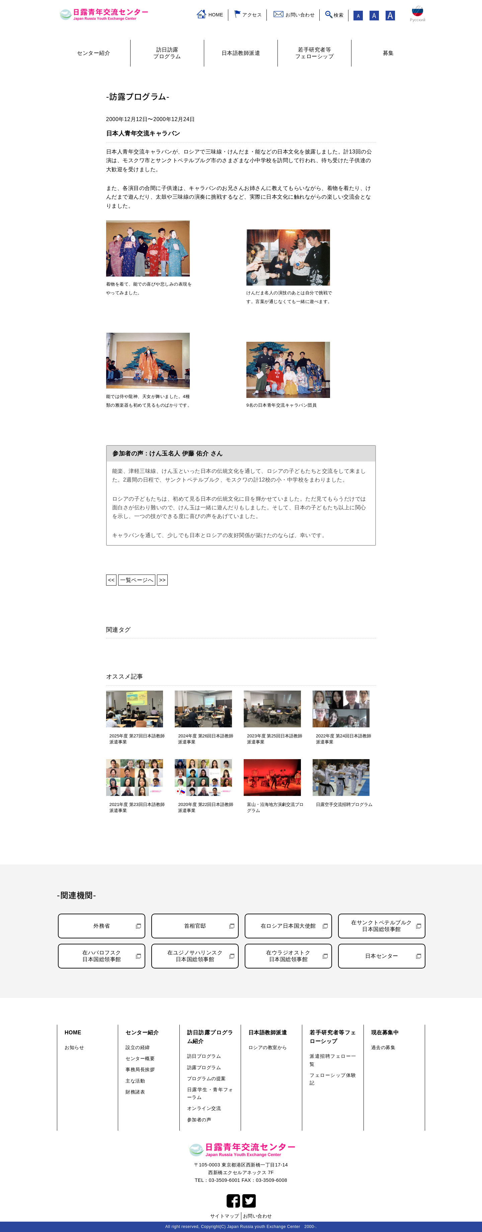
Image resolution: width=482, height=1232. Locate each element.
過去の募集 (383, 1047)
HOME (216, 14)
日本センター (381, 956)
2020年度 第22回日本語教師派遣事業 (205, 807)
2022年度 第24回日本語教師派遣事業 (343, 738)
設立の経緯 (138, 1047)
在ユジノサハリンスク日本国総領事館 (195, 956)
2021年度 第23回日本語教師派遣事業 (137, 807)
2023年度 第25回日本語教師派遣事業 (274, 738)
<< (111, 580)
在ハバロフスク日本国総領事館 (101, 956)
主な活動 (135, 1081)
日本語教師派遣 (267, 1032)
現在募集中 (385, 1032)
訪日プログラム (204, 1056)
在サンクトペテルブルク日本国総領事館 (381, 926)
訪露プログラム (204, 1067)
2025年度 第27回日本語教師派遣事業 (137, 738)
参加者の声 (199, 1119)
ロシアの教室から (267, 1047)
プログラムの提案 (206, 1078)
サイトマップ (224, 1216)
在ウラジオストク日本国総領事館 (288, 956)
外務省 (101, 926)
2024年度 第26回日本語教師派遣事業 (205, 738)
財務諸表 (135, 1092)
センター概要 (140, 1058)
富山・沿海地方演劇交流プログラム (275, 807)
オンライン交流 (204, 1108)
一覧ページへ (136, 580)
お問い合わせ (300, 14)
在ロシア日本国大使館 (288, 926)
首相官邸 (195, 926)
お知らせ (74, 1047)
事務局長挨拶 (140, 1069)
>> (162, 580)
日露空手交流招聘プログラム (344, 804)
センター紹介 (142, 1032)
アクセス (252, 14)
